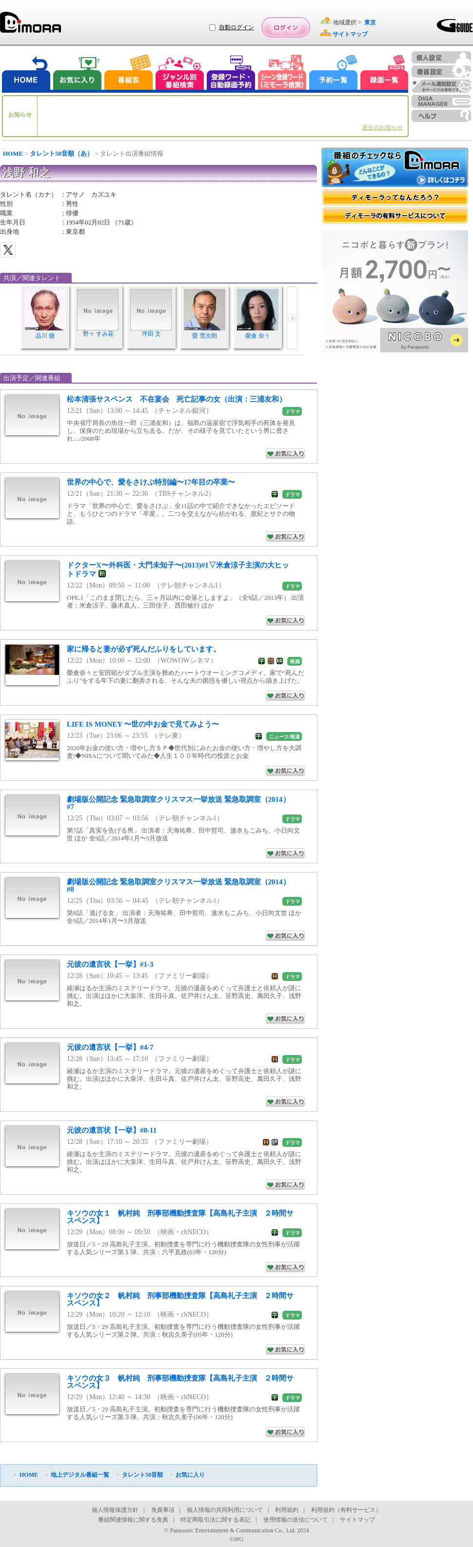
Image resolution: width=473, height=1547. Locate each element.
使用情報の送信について (295, 1519)
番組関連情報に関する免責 (133, 1519)
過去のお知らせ (382, 127)
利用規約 (286, 1509)
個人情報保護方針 (115, 1509)
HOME (13, 153)
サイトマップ (357, 1519)
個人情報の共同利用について (225, 1509)
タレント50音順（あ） (61, 153)
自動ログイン (236, 27)
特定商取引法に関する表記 (215, 1519)
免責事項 (163, 1509)
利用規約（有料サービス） (346, 1509)
